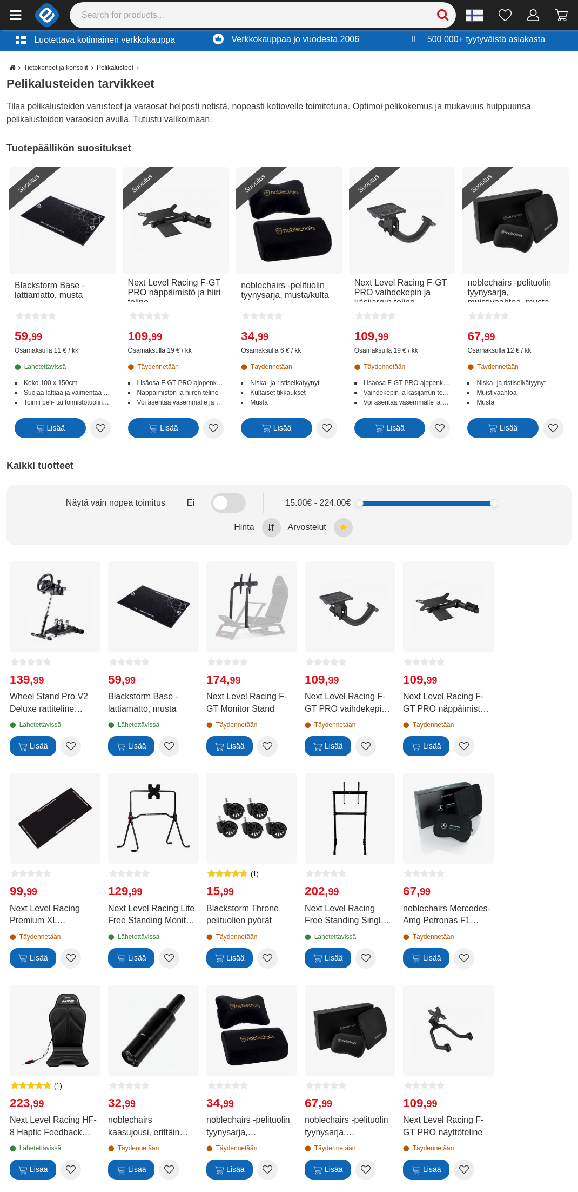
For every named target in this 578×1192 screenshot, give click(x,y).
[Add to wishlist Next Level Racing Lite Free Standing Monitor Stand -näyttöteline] (169, 958)
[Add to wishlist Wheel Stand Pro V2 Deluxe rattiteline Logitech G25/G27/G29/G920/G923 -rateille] (71, 746)
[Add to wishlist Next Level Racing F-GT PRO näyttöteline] (464, 1170)
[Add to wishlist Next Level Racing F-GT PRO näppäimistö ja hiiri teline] (213, 428)
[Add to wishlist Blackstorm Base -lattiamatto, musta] (100, 428)
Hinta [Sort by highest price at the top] (257, 527)
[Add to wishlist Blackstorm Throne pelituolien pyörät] (267, 958)
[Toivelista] (505, 15)
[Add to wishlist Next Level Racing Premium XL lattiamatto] (71, 958)
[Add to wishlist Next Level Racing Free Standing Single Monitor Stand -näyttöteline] (365, 958)
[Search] (263, 15)
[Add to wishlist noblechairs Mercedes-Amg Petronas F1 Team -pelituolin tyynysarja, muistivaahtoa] (464, 958)
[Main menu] (15, 15)
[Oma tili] (533, 15)
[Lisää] (50, 430)
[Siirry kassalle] (561, 15)
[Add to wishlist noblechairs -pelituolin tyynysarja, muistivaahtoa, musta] (553, 428)
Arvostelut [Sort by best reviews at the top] (320, 527)
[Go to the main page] (12, 67)
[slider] (359, 503)
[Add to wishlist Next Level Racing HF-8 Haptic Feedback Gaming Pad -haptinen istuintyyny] (71, 1170)
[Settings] (474, 15)
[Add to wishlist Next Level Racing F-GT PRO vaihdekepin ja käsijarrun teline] (439, 428)
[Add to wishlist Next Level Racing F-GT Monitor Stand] (267, 746)
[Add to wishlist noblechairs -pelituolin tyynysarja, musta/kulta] (327, 428)
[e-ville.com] (47, 15)
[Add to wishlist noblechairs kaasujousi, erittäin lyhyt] (169, 1170)
